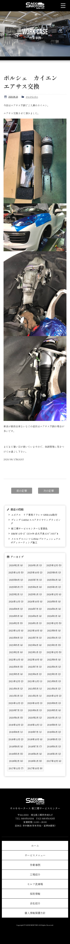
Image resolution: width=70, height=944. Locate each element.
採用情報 (35, 894)
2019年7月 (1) (35, 731)
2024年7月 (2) (35, 608)
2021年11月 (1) (35, 681)
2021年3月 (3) (16, 695)
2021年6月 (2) (16, 688)
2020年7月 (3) (16, 710)
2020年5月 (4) (54, 710)
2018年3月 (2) (54, 753)
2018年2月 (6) (16, 760)
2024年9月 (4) (54, 601)
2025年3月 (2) (54, 586)
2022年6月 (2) (54, 666)
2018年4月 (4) (35, 753)
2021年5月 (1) (35, 688)
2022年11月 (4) (16, 659)
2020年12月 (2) (54, 695)
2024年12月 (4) (54, 594)
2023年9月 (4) (54, 630)
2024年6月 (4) (54, 608)
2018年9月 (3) (54, 739)
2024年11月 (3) (16, 601)
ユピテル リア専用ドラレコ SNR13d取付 (34, 514)
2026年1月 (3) (35, 565)
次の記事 (48, 491)
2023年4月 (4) (35, 645)
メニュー (63, 5)
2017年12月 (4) (54, 760)
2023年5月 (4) (16, 645)
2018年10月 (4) (34, 739)
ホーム (35, 845)
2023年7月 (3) (35, 637)
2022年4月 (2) (35, 674)
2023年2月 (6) (16, 652)
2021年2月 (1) (35, 695)
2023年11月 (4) (16, 630)
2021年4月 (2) (54, 688)
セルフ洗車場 (35, 884)
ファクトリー (32, 96)
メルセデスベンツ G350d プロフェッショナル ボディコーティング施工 (36, 540)
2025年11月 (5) (16, 572)
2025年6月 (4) (54, 579)
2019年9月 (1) (54, 724)
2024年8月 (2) (16, 608)
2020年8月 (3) (54, 703)
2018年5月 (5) (16, 753)
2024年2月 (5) (16, 623)
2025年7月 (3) (35, 579)
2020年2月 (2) (35, 717)
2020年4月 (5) (16, 717)
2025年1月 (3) (35, 594)
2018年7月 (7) (35, 746)
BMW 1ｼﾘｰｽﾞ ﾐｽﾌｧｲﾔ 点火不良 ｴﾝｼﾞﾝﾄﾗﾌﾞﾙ (34, 533)
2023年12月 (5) (54, 623)
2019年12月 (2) (16, 724)
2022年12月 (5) (54, 652)
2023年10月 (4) (35, 630)
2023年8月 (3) (16, 637)
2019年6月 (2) (54, 731)
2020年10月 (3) (34, 703)
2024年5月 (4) (16, 616)
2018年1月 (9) (35, 760)
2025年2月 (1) (16, 594)
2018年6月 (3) (54, 746)
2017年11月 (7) (16, 768)
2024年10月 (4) (35, 601)
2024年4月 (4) (35, 616)
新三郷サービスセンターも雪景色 (29, 528)
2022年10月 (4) (35, 659)
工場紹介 (35, 874)
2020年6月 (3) (35, 710)
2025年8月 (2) (16, 579)
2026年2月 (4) (16, 565)
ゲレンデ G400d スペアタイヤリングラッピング (36, 521)
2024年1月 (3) (35, 623)
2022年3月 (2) (54, 674)
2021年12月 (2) (16, 681)
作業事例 (35, 865)
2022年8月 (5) (16, 666)
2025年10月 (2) (34, 572)
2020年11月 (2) (16, 703)
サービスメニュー (35, 855)
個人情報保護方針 (35, 913)
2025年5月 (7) (16, 586)
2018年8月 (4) (16, 746)
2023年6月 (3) (54, 637)
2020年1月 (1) (54, 717)
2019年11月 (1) (35, 724)
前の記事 (21, 491)
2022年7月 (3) (35, 666)
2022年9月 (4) (54, 659)
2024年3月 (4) (54, 616)
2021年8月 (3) (54, 681)
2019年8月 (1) (16, 731)
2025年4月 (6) (35, 586)
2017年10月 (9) (35, 768)
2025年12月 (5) (53, 565)
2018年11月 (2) (16, 739)
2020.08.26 (13, 96)
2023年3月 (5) (54, 645)
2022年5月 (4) (16, 674)
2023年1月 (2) (35, 652)
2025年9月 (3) (54, 572)
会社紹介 (35, 903)
